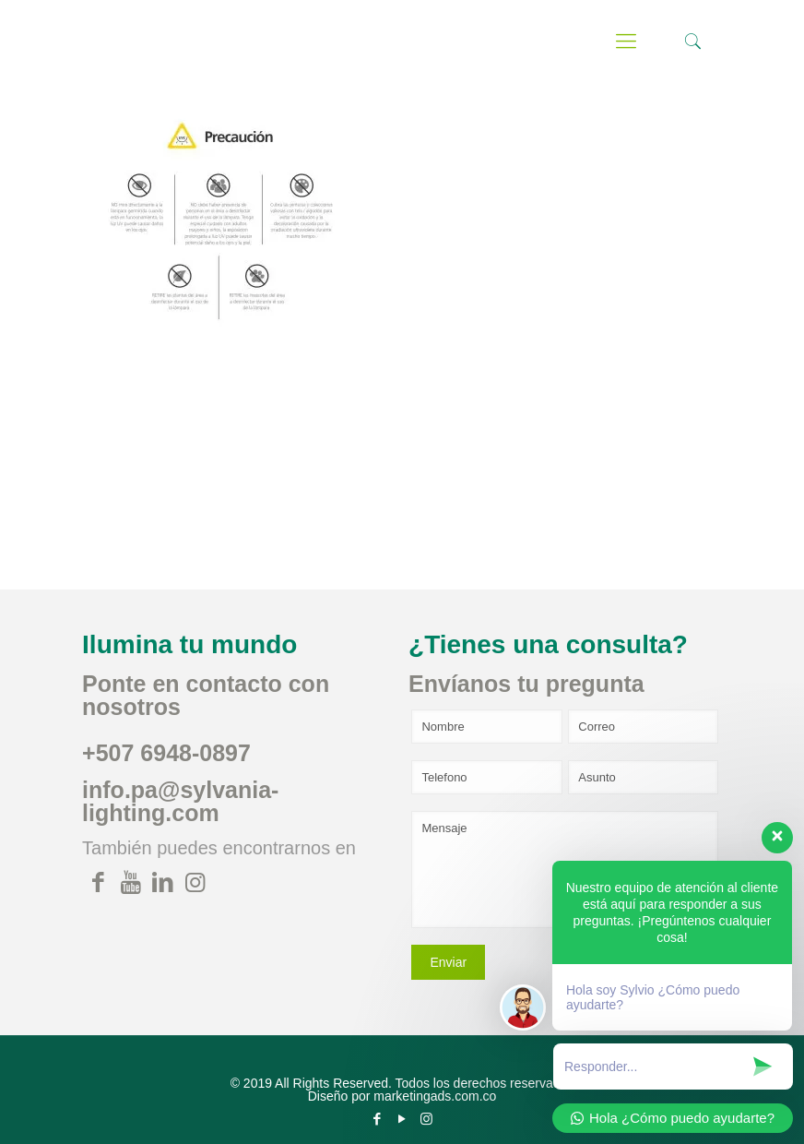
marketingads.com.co (434, 1096)
